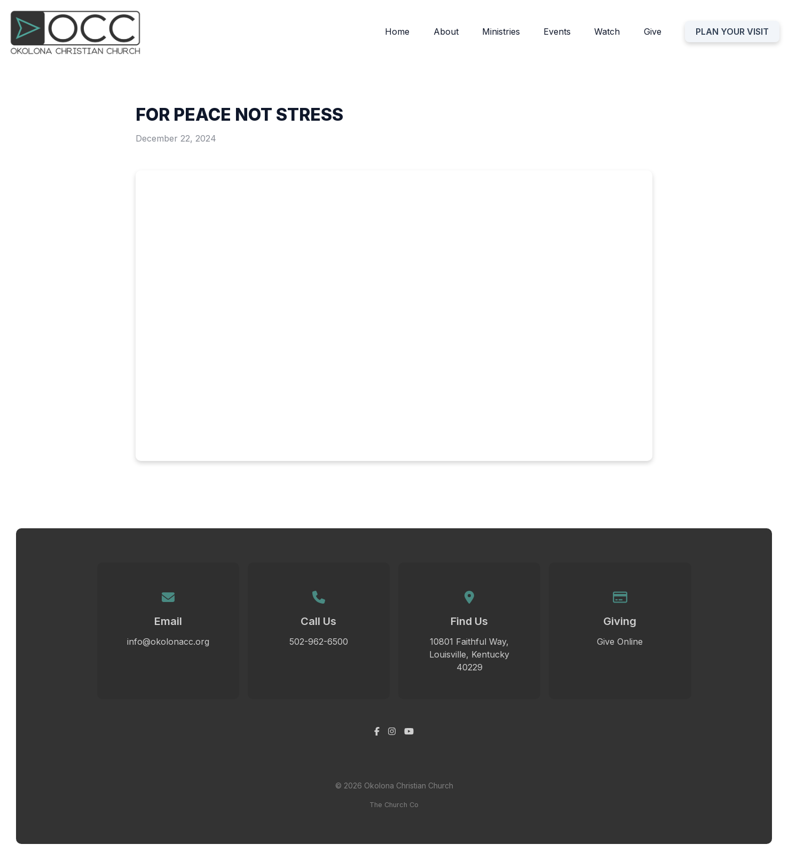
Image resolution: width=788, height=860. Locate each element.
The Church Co (394, 805)
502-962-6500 (318, 641)
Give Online (620, 641)
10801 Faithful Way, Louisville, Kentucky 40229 (469, 654)
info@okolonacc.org (168, 641)
